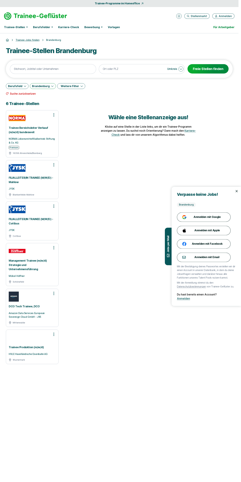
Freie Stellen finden (208, 69)
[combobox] (53, 69)
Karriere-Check (68, 27)
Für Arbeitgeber (223, 27)
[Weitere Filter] (71, 86)
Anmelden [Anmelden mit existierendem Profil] (227, 298)
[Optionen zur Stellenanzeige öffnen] (53, 115)
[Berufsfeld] (17, 86)
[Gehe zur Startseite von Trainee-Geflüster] (35, 16)
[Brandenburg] (43, 86)
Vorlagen (114, 27)
